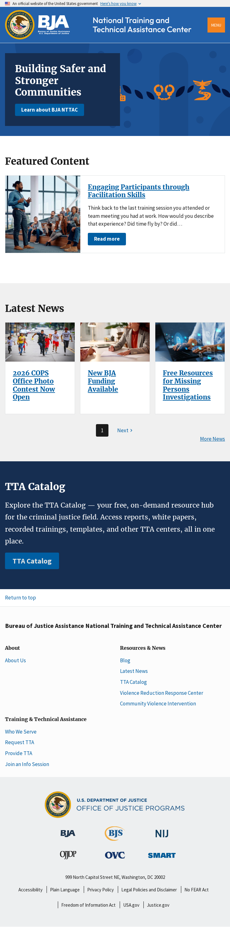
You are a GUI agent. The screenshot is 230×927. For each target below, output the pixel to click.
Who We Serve (21, 731)
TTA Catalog (32, 560)
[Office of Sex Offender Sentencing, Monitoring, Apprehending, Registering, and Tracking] (162, 853)
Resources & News (142, 648)
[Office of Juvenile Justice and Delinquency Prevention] (68, 856)
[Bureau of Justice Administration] (68, 830)
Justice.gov (158, 905)
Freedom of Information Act (88, 905)
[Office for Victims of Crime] (115, 854)
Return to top (20, 597)
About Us (15, 660)
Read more (107, 238)
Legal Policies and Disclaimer (149, 890)
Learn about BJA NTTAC (49, 109)
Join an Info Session (27, 764)
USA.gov (131, 905)
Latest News (134, 671)
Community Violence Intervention (158, 703)
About (12, 648)
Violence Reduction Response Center (161, 692)
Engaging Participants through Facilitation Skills (138, 191)
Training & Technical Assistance (46, 719)
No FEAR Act (196, 890)
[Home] (103, 38)
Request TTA (19, 742)
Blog (125, 660)
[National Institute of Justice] (162, 830)
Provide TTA (18, 753)
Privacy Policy (100, 890)
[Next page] (125, 430)
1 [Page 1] (102, 430)
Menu (216, 25)
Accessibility (30, 890)
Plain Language (65, 890)
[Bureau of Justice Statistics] (115, 837)
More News (212, 439)
